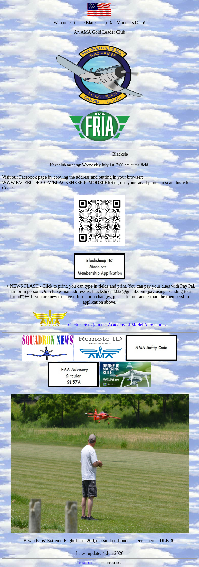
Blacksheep (89, 563)
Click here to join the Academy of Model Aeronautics (117, 324)
